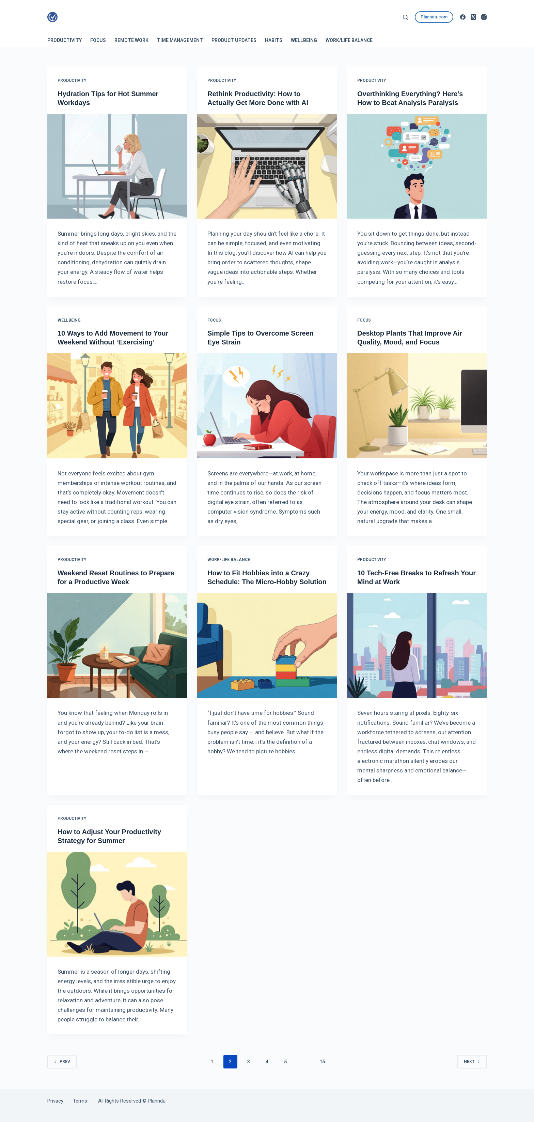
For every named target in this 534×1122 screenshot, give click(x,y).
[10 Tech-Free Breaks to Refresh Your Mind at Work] (417, 645)
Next (472, 1061)
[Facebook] (463, 17)
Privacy (60, 1101)
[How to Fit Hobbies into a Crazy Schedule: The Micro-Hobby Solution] (267, 645)
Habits (273, 40)
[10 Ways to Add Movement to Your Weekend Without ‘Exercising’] (117, 405)
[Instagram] (484, 17)
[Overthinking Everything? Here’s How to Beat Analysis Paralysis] (417, 166)
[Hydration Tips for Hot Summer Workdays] (117, 166)
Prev (62, 1061)
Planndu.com (434, 16)
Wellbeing (304, 40)
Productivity (64, 40)
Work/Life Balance (349, 40)
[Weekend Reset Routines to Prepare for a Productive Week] (117, 645)
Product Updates (233, 40)
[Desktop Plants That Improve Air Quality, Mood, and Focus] (417, 405)
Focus (98, 40)
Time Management (180, 40)
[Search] (405, 17)
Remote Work (131, 40)
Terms (80, 1101)
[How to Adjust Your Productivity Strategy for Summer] (117, 904)
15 (322, 1061)
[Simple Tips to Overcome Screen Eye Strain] (267, 405)
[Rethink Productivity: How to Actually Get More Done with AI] (267, 166)
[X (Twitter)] (473, 17)
